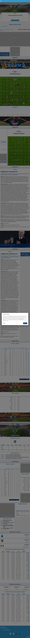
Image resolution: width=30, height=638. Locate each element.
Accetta (25, 323)
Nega (4, 323)
